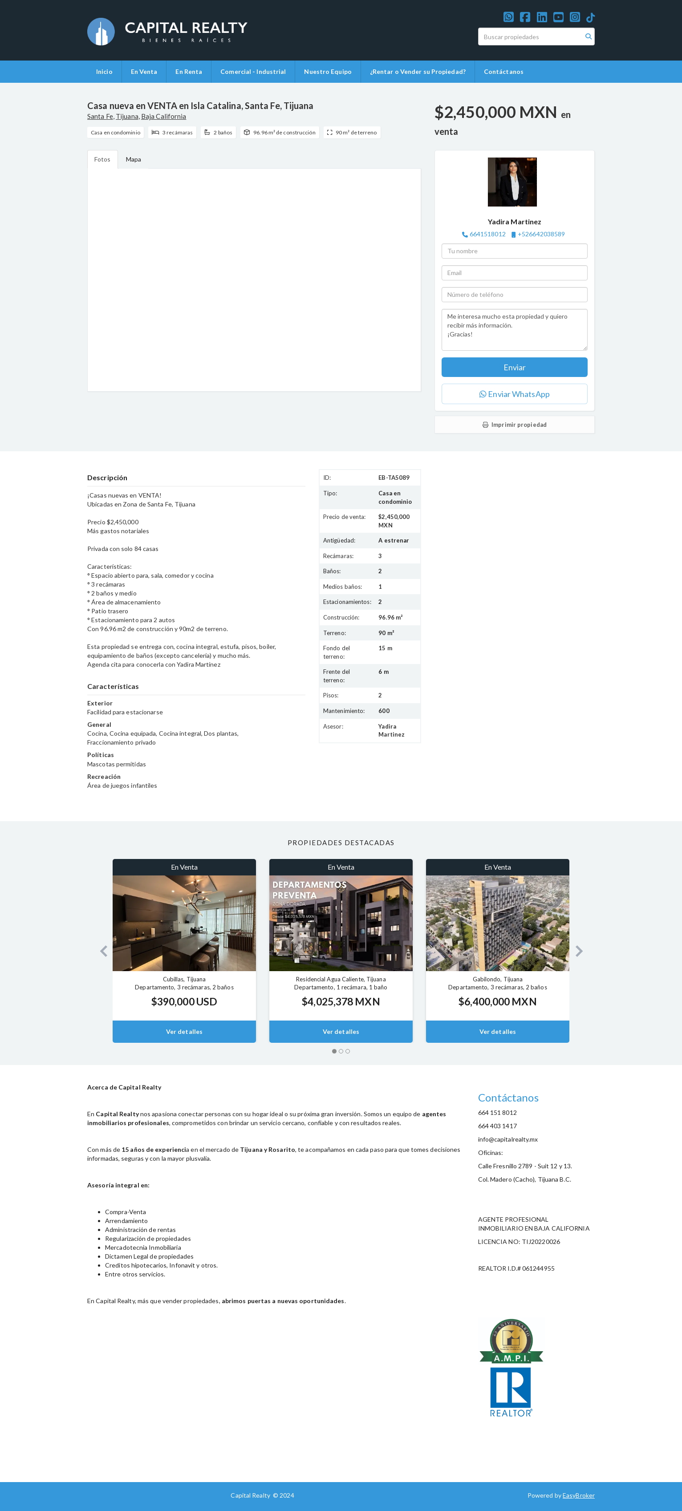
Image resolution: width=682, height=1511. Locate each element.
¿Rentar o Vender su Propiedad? (418, 71)
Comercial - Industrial (253, 71)
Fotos (102, 159)
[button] (100, 951)
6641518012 (488, 234)
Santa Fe (100, 116)
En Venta (144, 71)
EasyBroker (579, 1495)
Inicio (104, 71)
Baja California (164, 116)
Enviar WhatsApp (514, 394)
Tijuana (127, 116)
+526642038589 (541, 234)
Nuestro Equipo (327, 71)
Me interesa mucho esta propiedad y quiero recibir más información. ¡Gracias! (515, 330)
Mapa (133, 159)
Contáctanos (504, 71)
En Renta (188, 71)
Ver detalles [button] (184, 1031)
